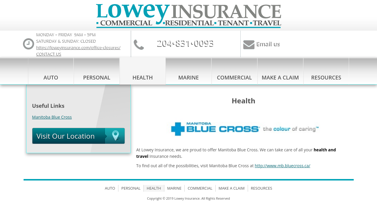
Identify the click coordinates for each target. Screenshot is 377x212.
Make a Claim (280, 77)
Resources (326, 77)
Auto (51, 77)
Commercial (234, 77)
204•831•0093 (186, 43)
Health (143, 77)
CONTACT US (49, 53)
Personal (96, 77)
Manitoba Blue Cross (52, 117)
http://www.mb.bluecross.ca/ (282, 165)
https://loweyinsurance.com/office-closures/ (79, 47)
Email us (269, 43)
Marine (188, 77)
